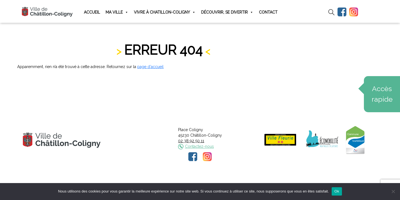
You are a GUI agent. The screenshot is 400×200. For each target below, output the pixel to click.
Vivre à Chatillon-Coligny (165, 12)
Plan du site (242, 180)
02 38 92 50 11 (191, 141)
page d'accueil (150, 66)
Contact (268, 12)
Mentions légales (163, 180)
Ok (336, 191)
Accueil (92, 12)
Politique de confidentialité (205, 180)
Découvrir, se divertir (227, 12)
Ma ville (117, 12)
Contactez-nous (199, 146)
